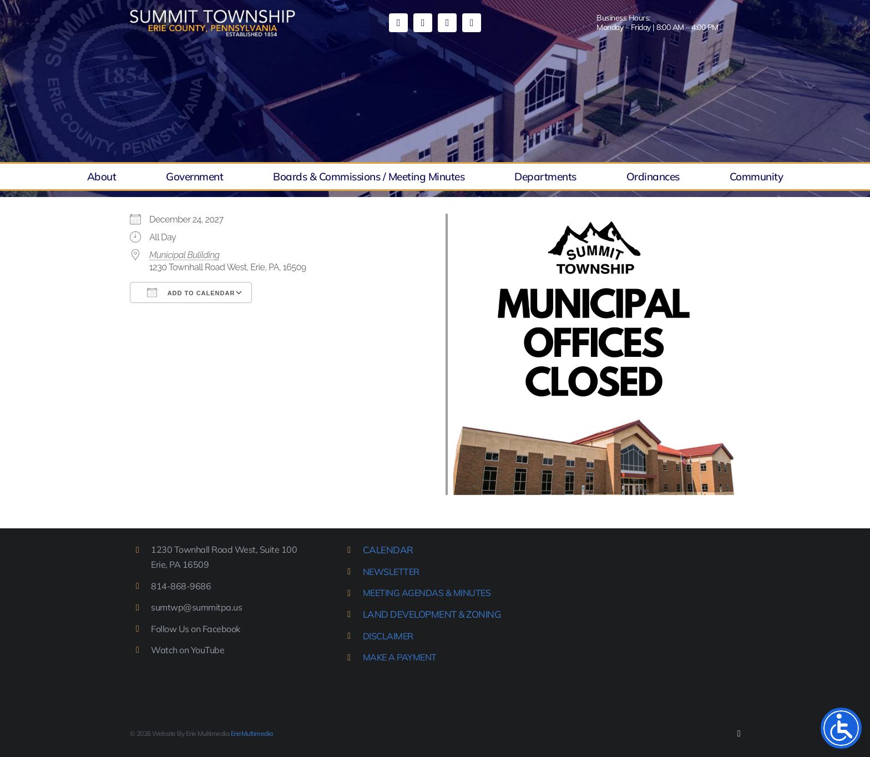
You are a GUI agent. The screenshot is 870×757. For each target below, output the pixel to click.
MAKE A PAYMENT (400, 657)
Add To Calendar (191, 292)
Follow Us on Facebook (195, 628)
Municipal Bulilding (184, 255)
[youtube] (422, 22)
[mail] (447, 22)
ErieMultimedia (252, 733)
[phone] (471, 22)
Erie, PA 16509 (180, 564)
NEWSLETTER (391, 571)
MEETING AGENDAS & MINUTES (427, 592)
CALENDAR (388, 550)
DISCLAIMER (388, 636)
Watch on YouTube (187, 649)
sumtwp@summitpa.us (196, 607)
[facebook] (398, 22)
